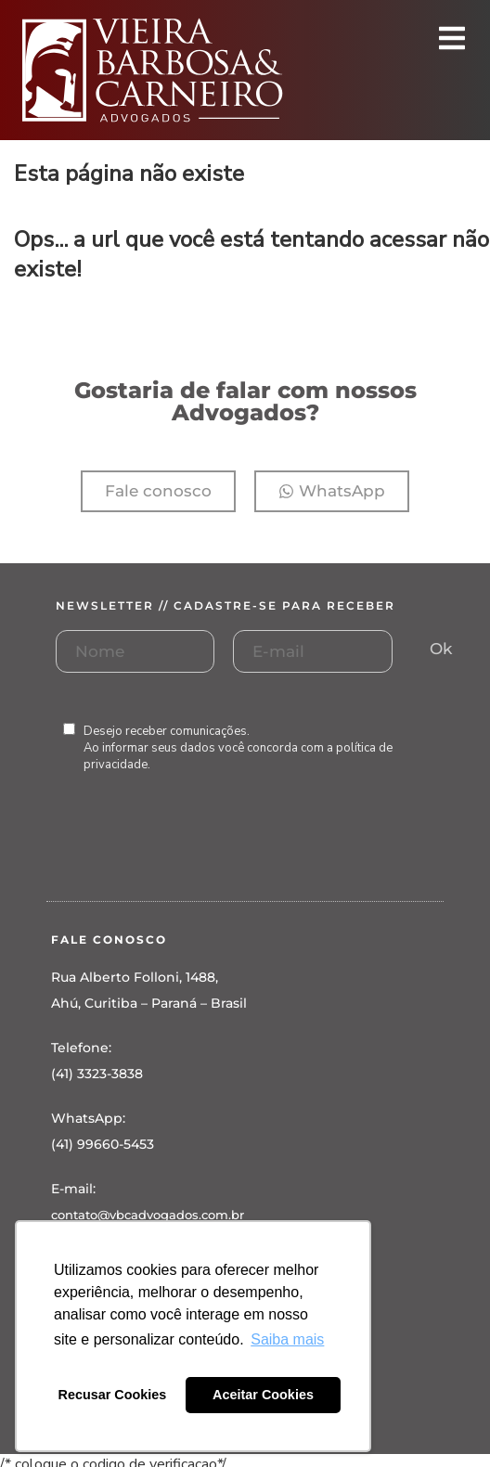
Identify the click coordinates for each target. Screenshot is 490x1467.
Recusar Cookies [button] (112, 1394)
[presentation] (197, 855)
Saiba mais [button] (287, 1339)
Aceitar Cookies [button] (263, 1394)
